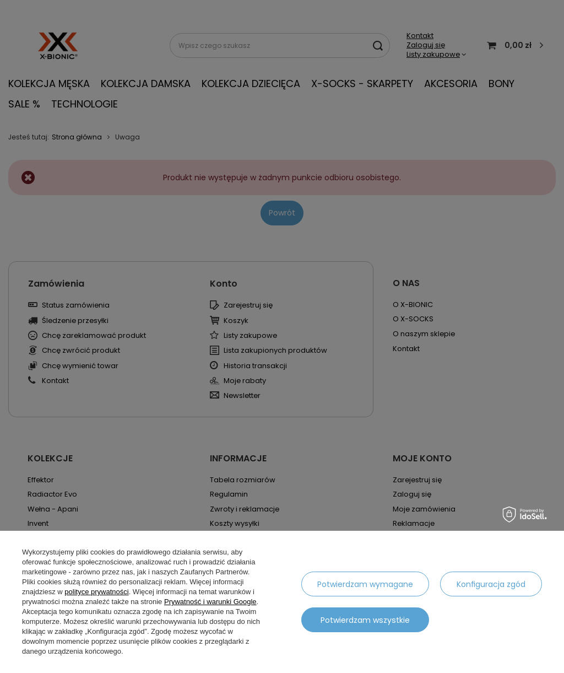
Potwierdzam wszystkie (365, 620)
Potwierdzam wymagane (365, 584)
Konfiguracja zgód (491, 584)
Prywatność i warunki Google (210, 601)
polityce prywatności (96, 592)
